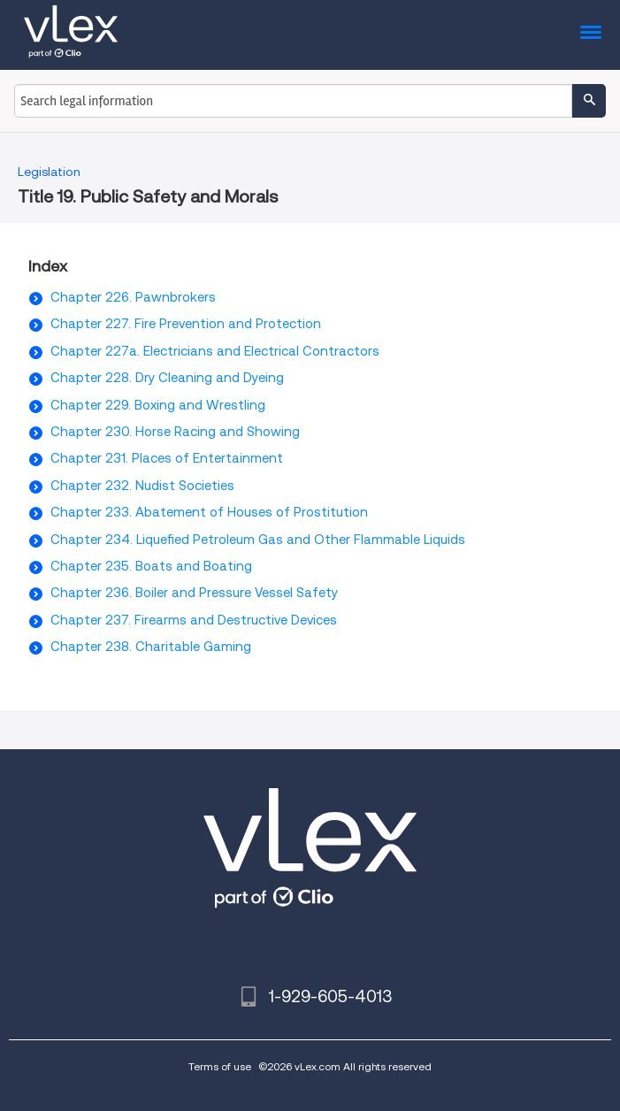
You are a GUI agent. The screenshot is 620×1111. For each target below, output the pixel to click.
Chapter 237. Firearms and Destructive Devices (193, 620)
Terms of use (219, 1066)
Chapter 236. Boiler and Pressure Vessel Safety (194, 593)
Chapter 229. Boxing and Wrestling (157, 405)
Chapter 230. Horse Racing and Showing (175, 432)
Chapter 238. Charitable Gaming (150, 647)
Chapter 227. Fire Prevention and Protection (185, 324)
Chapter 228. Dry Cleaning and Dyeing (167, 378)
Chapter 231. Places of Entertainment (166, 458)
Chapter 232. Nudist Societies (142, 486)
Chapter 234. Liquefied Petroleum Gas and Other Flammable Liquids (257, 540)
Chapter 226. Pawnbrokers (133, 297)
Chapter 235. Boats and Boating (151, 566)
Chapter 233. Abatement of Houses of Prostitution (209, 512)
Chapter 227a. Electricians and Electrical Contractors (214, 351)
